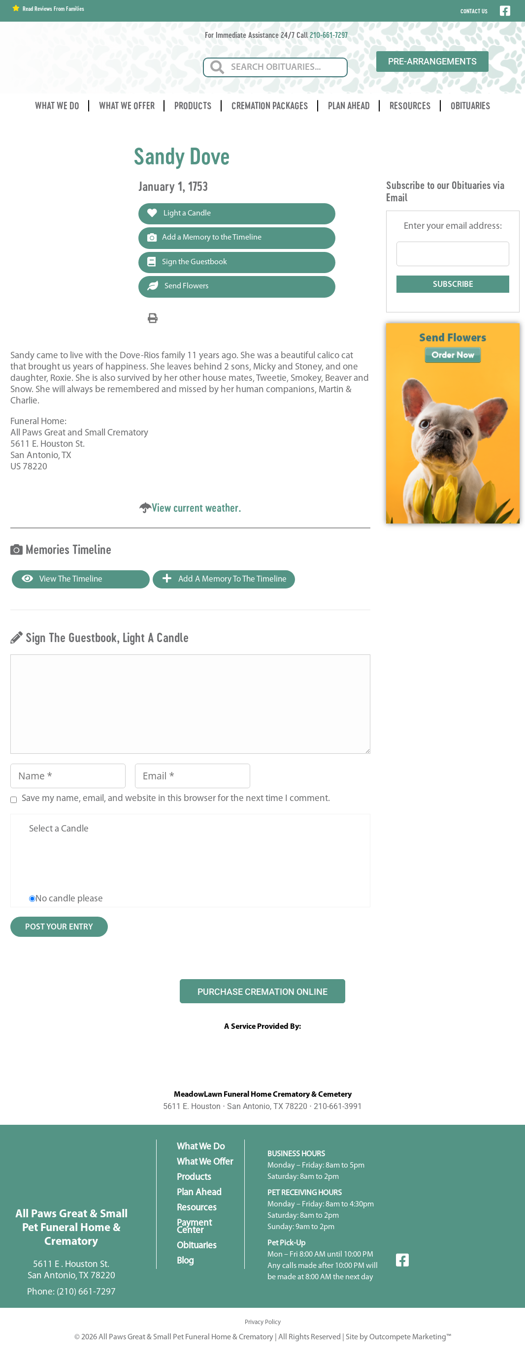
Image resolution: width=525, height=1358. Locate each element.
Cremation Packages (269, 105)
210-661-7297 (329, 34)
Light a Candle (181, 213)
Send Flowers (180, 288)
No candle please (69, 901)
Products (193, 105)
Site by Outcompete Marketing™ (398, 1339)
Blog (185, 1263)
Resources (410, 105)
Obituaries (471, 105)
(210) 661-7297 (86, 1294)
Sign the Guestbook (189, 263)
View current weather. (196, 509)
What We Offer (127, 105)
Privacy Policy (263, 1324)
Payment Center (194, 1229)
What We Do (57, 105)
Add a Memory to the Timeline (208, 238)
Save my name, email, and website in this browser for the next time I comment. (176, 801)
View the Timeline (62, 581)
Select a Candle (59, 831)
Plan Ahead (349, 105)
